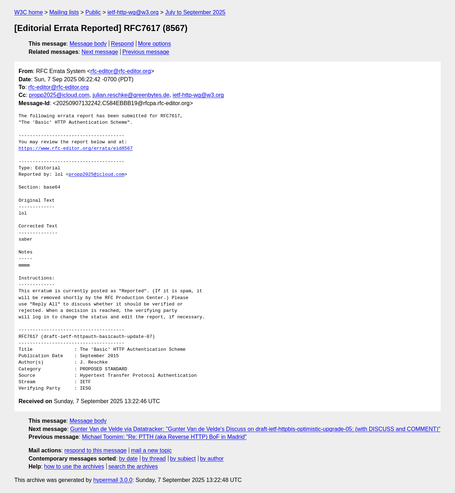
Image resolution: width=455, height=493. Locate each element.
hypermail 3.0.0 (112, 480)
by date (128, 459)
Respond (122, 44)
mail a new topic (151, 450)
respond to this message (95, 450)
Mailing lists (64, 12)
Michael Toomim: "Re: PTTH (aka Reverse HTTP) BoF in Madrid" (164, 437)
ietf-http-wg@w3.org (132, 12)
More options (154, 44)
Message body (88, 44)
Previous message (146, 52)
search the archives (133, 466)
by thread (154, 459)
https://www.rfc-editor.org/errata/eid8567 (76, 148)
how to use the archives (74, 466)
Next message (100, 52)
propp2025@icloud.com (59, 95)
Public (93, 12)
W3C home (28, 12)
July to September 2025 (195, 12)
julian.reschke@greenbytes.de (130, 95)
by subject (183, 459)
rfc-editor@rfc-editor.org (120, 71)
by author (212, 459)
